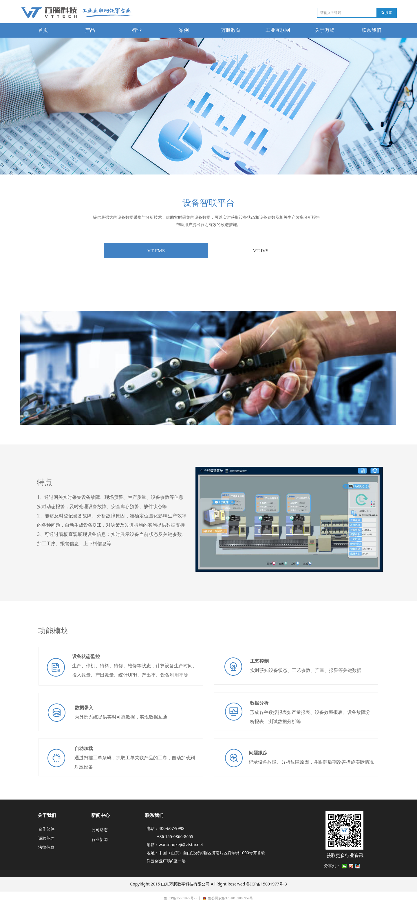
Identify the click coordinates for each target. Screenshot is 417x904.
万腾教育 (231, 30)
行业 (137, 30)
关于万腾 (324, 30)
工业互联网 (278, 30)
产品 (90, 30)
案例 (184, 30)
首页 (43, 30)
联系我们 (371, 30)
